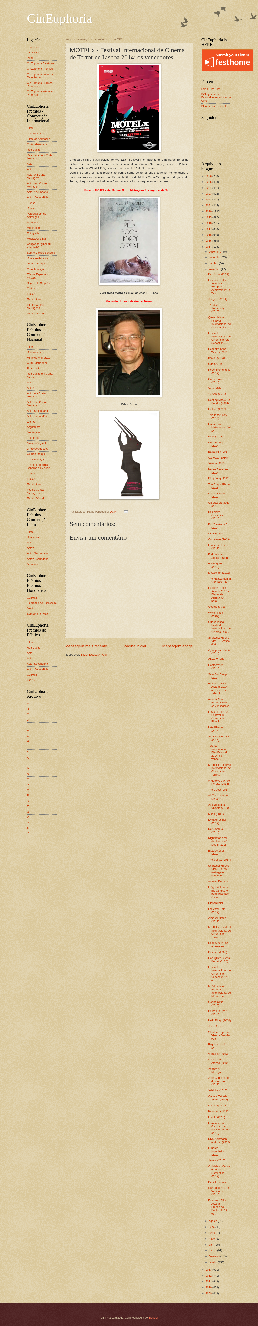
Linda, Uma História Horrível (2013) (219, 427)
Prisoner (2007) (217, 952)
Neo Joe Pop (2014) (216, 444)
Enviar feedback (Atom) (95, 654)
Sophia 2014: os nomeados (218, 944)
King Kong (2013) (218, 478)
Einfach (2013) (217, 409)
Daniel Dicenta (217, 1182)
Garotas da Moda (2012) (218, 504)
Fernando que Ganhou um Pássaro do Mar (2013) (219, 1128)
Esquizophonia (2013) (217, 1046)
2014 (208, 246)
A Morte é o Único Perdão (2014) (219, 782)
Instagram (33, 52)
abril (212, 1244)
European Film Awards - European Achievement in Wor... (219, 287)
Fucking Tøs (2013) (215, 565)
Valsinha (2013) (217, 1090)
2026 (208, 176)
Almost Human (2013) (217, 919)
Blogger (153, 1317)
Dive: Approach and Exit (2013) (219, 1140)
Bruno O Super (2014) (217, 1012)
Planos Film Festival (213, 106)
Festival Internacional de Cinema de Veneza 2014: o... (219, 974)
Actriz (30, 169)
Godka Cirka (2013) (216, 1003)
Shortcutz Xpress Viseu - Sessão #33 (219, 1035)
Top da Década (36, 313)
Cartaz (31, 288)
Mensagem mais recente (86, 646)
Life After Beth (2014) (216, 910)
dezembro (215, 251)
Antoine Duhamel (218, 881)
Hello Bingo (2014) (219, 1020)
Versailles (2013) (218, 1053)
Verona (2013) (217, 463)
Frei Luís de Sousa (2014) (218, 556)
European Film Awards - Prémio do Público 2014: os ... (218, 1207)
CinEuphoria (59, 18)
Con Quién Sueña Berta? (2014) (219, 959)
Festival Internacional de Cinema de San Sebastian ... (219, 338)
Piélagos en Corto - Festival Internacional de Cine (216, 97)
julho (212, 1227)
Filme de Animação (38, 138)
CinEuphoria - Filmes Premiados (40, 84)
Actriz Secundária (37, 197)
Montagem (33, 227)
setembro (215, 269)
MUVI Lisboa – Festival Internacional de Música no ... (219, 990)
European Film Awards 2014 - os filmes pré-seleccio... (218, 688)
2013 (208, 1269)
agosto (213, 1221)
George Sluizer (217, 606)
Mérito (31, 608)
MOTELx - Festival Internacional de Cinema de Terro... (219, 769)
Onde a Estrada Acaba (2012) (218, 1098)
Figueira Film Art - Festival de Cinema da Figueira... (219, 716)
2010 (208, 1287)
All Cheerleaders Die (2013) (218, 797)
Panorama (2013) (218, 1111)
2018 (208, 223)
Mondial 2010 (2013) (216, 495)
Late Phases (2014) (216, 729)
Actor (30, 163)
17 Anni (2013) (217, 394)
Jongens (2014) (217, 299)
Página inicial (134, 646)
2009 (208, 1293)
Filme (30, 128)
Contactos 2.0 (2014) (216, 666)
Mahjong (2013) (217, 1105)
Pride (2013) (215, 436)
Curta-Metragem (37, 144)
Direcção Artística (37, 258)
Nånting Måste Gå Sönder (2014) (219, 401)
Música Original (36, 238)
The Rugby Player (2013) (219, 486)
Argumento (33, 222)
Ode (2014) (215, 364)
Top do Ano (34, 299)
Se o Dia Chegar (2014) (218, 676)
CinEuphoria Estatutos (40, 63)
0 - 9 (30, 844)
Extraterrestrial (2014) (217, 821)
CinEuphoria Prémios (40, 68)
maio (212, 1238)
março (213, 1250)
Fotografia (33, 233)
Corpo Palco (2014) (215, 380)
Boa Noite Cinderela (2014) (215, 515)
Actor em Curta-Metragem (36, 176)
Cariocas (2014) (218, 457)
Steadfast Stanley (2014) (219, 738)
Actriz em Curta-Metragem (37, 185)
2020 (208, 211)
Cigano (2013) (217, 533)
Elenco (31, 202)
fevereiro (214, 1256)
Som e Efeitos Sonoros (41, 252)
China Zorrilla (216, 659)
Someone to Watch (38, 613)
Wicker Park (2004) (215, 614)
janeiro (213, 1262)
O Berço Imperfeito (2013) (216, 1151)
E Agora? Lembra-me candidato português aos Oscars (219, 892)
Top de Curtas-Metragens (36, 306)
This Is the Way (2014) (217, 416)
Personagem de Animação (36, 215)
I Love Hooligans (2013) (218, 547)
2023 (208, 193)
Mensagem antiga (177, 646)
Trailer (31, 294)
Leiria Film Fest (210, 88)
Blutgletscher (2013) (216, 852)
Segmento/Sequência (40, 283)
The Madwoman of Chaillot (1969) (219, 580)
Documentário (35, 133)
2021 (208, 205)
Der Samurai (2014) (216, 830)
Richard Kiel (215, 902)
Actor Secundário (37, 192)
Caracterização (36, 269)
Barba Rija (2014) (219, 451)
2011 (208, 1281)
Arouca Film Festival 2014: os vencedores (218, 702)
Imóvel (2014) (216, 358)
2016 (208, 234)
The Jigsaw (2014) (219, 859)
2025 (208, 181)
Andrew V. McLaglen (215, 1070)
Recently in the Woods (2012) (218, 350)
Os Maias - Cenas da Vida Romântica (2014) (219, 1171)
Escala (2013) (216, 1117)
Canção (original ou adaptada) (39, 245)
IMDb (30, 57)
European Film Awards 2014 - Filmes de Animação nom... (218, 594)
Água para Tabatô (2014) (219, 652)
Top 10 (31, 680)
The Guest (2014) (219, 789)
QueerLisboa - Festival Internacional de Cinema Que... (219, 322)
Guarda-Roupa (36, 263)
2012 (208, 1275)
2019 (208, 217)
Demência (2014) (218, 274)
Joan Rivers (215, 1026)
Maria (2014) (216, 814)
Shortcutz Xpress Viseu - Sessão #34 (219, 641)
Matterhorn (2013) (219, 572)
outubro (214, 263)
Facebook (33, 47)
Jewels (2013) (216, 1160)
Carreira (32, 597)
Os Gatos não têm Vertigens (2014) (219, 1191)
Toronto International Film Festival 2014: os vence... (217, 752)
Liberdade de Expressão (42, 602)
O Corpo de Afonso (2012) (218, 1061)
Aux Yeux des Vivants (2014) (218, 806)
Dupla (30, 208)
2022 (208, 199)
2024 (208, 187)
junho (212, 1232)
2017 (208, 229)
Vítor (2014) (215, 388)
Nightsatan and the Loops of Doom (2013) (217, 841)
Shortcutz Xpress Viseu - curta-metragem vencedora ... (218, 870)
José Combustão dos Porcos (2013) (218, 1081)
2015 (208, 240)
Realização (34, 149)
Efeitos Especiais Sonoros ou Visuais (39, 466)
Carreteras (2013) (219, 539)
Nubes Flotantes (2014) (218, 471)
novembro (215, 257)
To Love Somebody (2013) (216, 308)
